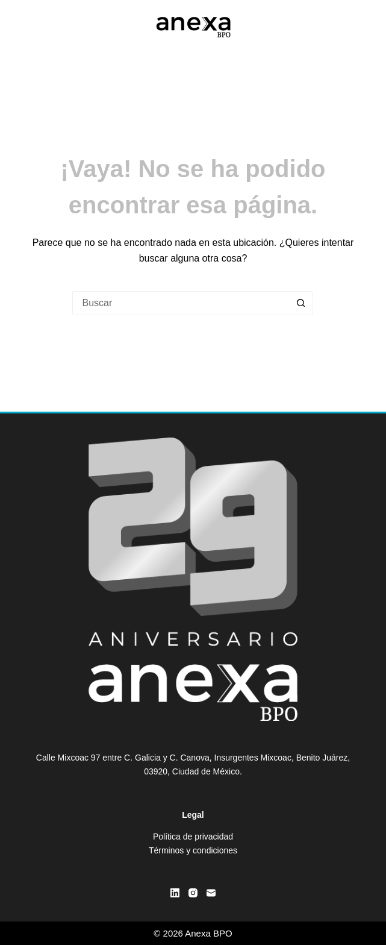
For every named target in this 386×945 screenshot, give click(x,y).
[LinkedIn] (174, 892)
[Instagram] (193, 892)
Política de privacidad (193, 836)
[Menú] (357, 27)
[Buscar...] (180, 303)
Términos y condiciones (193, 850)
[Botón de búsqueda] (301, 303)
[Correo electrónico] (211, 892)
